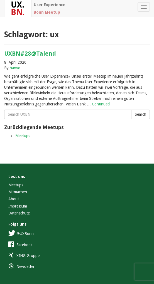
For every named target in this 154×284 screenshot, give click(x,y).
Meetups (22, 136)
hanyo (15, 68)
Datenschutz (19, 213)
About (13, 199)
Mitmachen (17, 192)
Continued (101, 104)
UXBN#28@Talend (30, 53)
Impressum (17, 206)
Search (140, 114)
